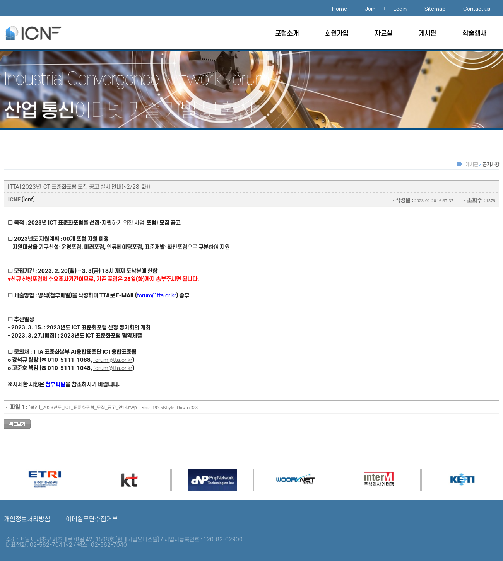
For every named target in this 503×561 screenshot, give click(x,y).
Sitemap (434, 9)
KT (117, 478)
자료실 (383, 33)
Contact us (476, 9)
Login (400, 9)
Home (339, 9)
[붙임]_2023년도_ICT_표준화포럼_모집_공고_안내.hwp (83, 407)
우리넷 (284, 478)
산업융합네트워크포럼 (40, 32)
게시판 (427, 33)
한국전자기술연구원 (451, 478)
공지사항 (490, 164)
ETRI (34, 478)
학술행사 (474, 33)
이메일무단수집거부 (92, 519)
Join (370, 9)
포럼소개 (287, 33)
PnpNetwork (201, 478)
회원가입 (337, 33)
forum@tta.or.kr (112, 360)
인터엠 (367, 478)
